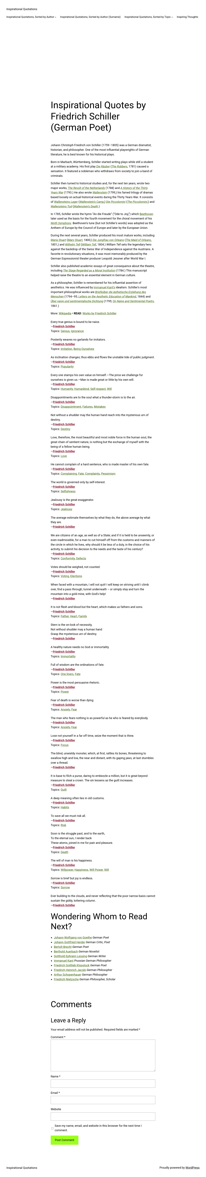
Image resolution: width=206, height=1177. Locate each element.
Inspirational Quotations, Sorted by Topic (147, 16)
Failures (87, 406)
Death (64, 852)
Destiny (65, 429)
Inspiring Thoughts (187, 16)
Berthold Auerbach (66, 951)
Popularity (67, 366)
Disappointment (71, 406)
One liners (67, 674)
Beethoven (146, 214)
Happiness (81, 869)
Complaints (92, 473)
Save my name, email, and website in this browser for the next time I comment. (98, 1128)
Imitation (66, 349)
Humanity (67, 389)
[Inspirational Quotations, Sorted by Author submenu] (55, 17)
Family (83, 616)
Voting (65, 576)
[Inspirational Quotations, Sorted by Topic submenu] (172, 17)
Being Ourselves (83, 349)
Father (65, 616)
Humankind (81, 389)
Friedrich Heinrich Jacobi (70, 970)
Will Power (96, 869)
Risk (63, 825)
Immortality (68, 656)
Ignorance (77, 331)
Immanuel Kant (63, 960)
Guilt (64, 789)
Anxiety (65, 709)
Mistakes (100, 406)
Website (56, 1109)
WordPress (193, 1167)
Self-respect (98, 389)
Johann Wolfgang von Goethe (73, 937)
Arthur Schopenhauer (67, 974)
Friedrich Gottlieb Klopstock (71, 965)
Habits (65, 807)
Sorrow (65, 887)
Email (55, 1092)
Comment (58, 1037)
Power (65, 691)
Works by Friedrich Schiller (100, 313)
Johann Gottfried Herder (69, 942)
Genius (65, 331)
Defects (81, 558)
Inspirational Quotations (21, 9)
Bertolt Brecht (63, 947)
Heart (73, 616)
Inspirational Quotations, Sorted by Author (30, 16)
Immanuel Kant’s (104, 287)
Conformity (68, 558)
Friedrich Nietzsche (66, 979)
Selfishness (68, 491)
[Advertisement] (103, 56)
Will (109, 389)
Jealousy (66, 509)
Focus (65, 745)
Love (64, 456)
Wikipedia (65, 313)
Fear (74, 709)
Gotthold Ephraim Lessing (70, 956)
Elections (76, 576)
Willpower (67, 869)
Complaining (69, 473)
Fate (81, 473)
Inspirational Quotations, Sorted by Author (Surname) (90, 16)
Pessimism (108, 473)
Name (55, 1076)
